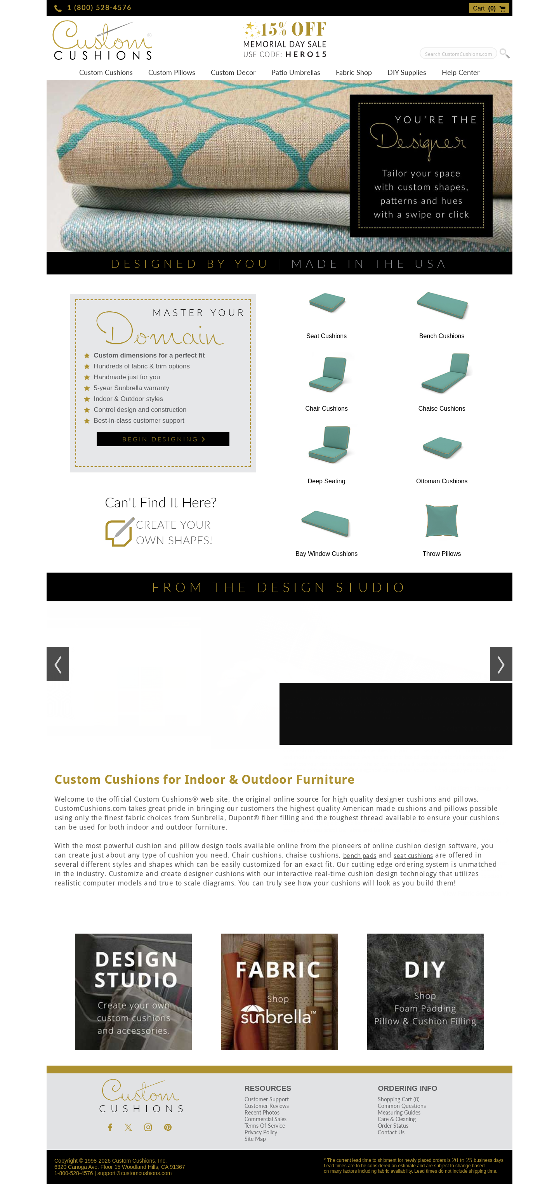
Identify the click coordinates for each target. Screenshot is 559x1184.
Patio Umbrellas (295, 72)
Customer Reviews (267, 1105)
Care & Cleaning (397, 1119)
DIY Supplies (406, 72)
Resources (268, 1088)
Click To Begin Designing (472, 787)
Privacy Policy (261, 1132)
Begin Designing (163, 439)
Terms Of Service (265, 1125)
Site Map (255, 1138)
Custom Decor (233, 72)
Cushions (140, 1094)
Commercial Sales (265, 1119)
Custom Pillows (171, 72)
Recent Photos (262, 1112)
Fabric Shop (354, 72)
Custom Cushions (106, 72)
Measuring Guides (399, 1112)
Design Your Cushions (475, 728)
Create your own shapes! (159, 532)
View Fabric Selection (475, 893)
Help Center (461, 72)
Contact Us (391, 1132)
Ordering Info (407, 1088)
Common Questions (402, 1105)
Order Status (393, 1125)
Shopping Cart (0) (399, 1099)
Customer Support (267, 1099)
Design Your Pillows (478, 840)
